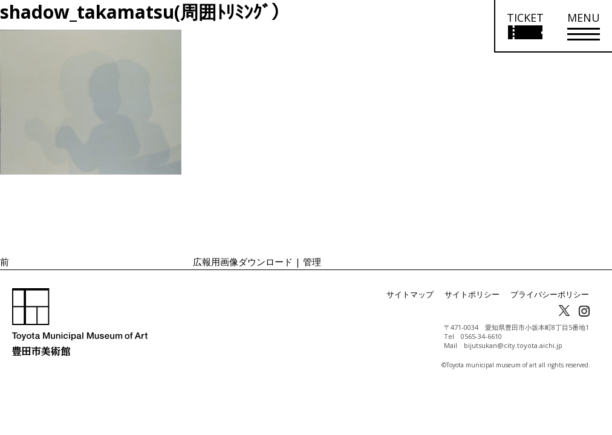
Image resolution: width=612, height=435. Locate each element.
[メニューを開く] (583, 26)
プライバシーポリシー (552, 294)
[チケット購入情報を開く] (524, 26)
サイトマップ (422, 294)
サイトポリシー (480, 294)
